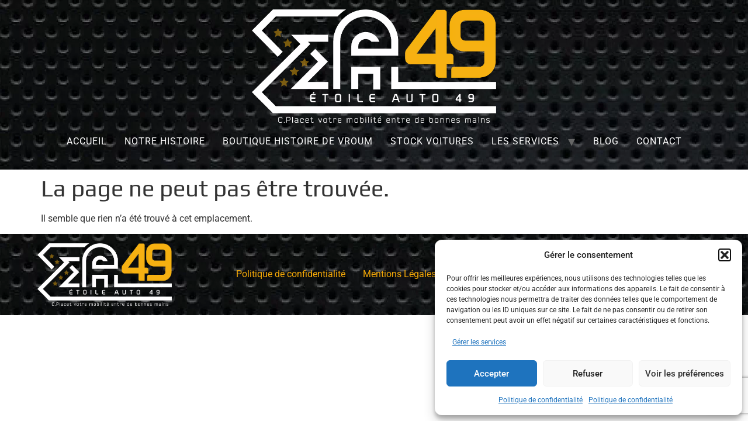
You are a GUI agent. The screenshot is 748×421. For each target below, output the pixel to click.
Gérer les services (479, 342)
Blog (606, 141)
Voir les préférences (684, 373)
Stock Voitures (432, 141)
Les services (525, 141)
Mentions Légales (399, 273)
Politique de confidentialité (540, 400)
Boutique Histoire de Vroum (298, 141)
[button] (724, 255)
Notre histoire (164, 141)
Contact (659, 141)
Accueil (87, 141)
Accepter (491, 373)
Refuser (587, 373)
